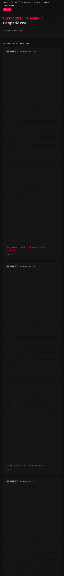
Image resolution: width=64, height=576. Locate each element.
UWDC (5, 2)
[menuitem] (5, 2)
